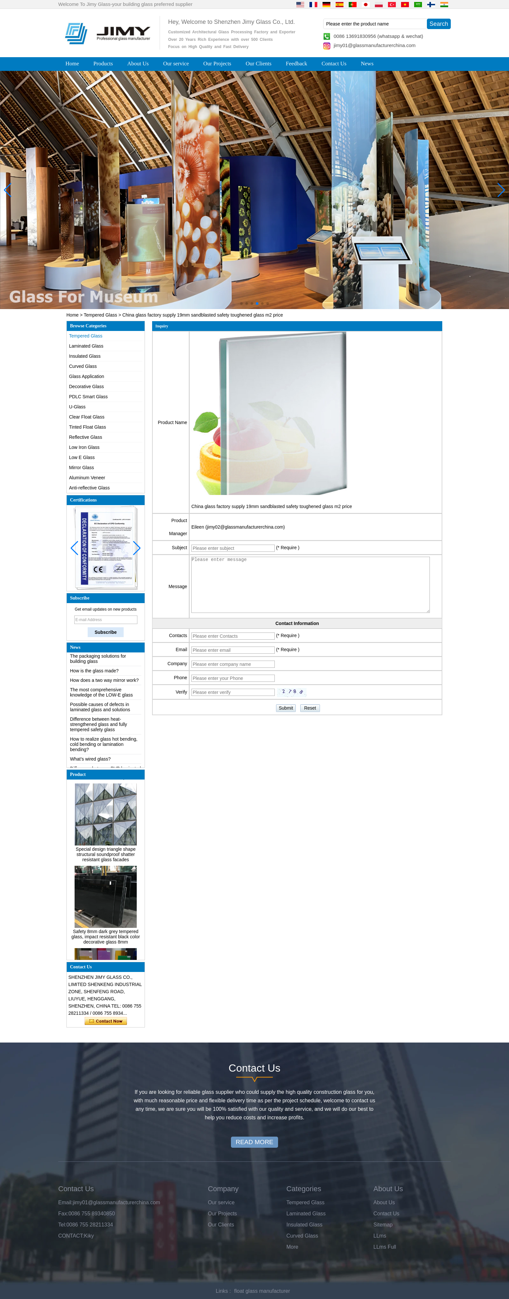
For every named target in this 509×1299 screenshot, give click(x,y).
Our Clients (259, 63)
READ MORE (254, 1142)
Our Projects (217, 63)
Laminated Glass (86, 346)
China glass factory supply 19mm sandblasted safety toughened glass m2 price (271, 506)
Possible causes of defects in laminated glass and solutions (100, 709)
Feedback (296, 63)
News (367, 63)
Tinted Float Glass (87, 427)
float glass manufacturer (262, 1291)
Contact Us (334, 63)
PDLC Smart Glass (88, 396)
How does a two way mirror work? (104, 682)
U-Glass (77, 406)
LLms (380, 1236)
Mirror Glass (81, 467)
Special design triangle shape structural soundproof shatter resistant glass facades (106, 856)
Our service (176, 63)
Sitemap (383, 1224)
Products (103, 63)
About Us (138, 63)
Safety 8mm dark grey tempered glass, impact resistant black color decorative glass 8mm (105, 939)
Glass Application (86, 376)
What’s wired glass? (90, 761)
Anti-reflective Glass (89, 487)
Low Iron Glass (84, 447)
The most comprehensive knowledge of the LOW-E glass (101, 694)
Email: (65, 1202)
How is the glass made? (94, 673)
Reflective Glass (85, 437)
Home (72, 63)
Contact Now (106, 1021)
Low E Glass (82, 457)
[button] (241, 303)
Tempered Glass (100, 315)
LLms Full (385, 1247)
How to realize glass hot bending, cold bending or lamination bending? (103, 746)
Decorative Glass (86, 386)
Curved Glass (83, 366)
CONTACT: (71, 1236)
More (292, 1247)
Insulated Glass (85, 356)
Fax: (63, 1213)
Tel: (62, 1224)
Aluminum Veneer (87, 477)
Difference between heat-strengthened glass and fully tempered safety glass (98, 726)
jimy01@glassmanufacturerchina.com (374, 45)
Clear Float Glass (86, 416)
